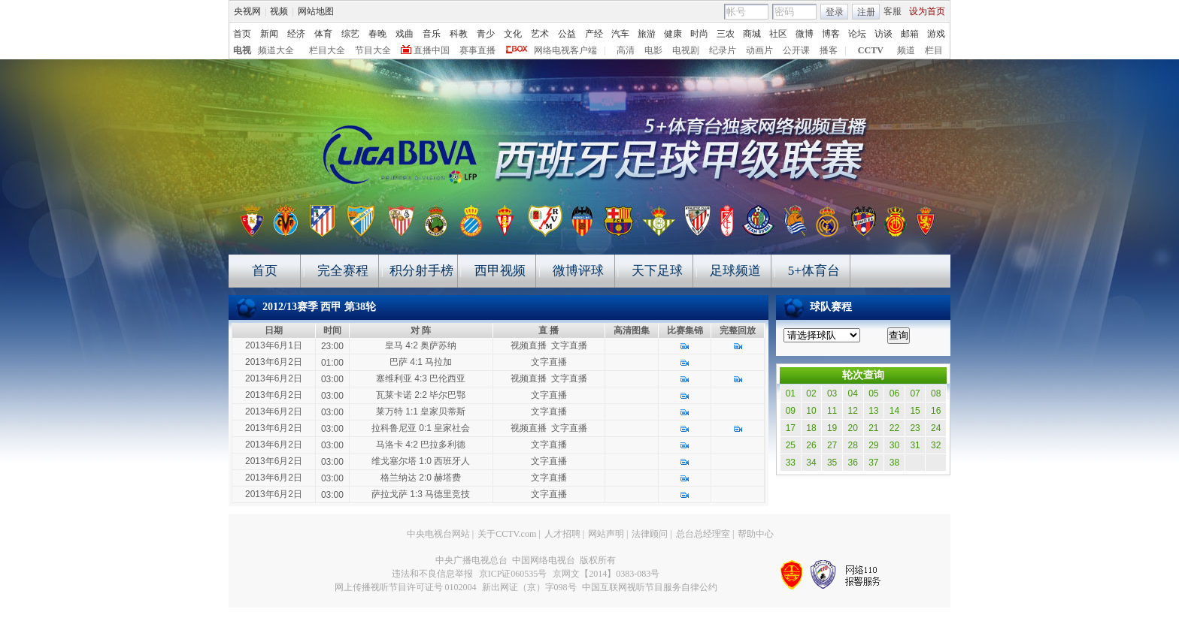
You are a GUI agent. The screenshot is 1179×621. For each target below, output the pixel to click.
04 (853, 393)
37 (873, 462)
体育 (323, 34)
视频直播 (529, 345)
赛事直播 (477, 50)
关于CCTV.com (506, 534)
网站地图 (316, 11)
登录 (835, 12)
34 (811, 462)
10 (811, 410)
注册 (866, 12)
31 (915, 445)
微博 (805, 34)
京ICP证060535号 (513, 573)
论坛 (857, 34)
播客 (829, 50)
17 (791, 428)
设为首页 (927, 11)
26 (811, 445)
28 (853, 445)
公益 (567, 34)
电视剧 (685, 50)
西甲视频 (500, 271)
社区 (778, 34)
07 (915, 393)
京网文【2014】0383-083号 (606, 573)
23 (915, 428)
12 (853, 410)
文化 (513, 34)
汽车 (620, 34)
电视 (242, 50)
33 (791, 462)
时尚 (699, 34)
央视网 (247, 11)
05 (873, 393)
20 (853, 428)
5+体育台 (814, 271)
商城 (752, 34)
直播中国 (432, 50)
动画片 (759, 50)
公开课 (796, 50)
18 (811, 428)
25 (791, 445)
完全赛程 (342, 271)
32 (936, 445)
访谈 (883, 34)
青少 (486, 34)
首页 (242, 34)
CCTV (870, 50)
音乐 (432, 34)
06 (894, 393)
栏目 (934, 50)
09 (791, 410)
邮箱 (910, 34)
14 (894, 410)
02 (811, 393)
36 (853, 462)
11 (832, 410)
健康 (673, 34)
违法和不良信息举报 (432, 573)
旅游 (647, 34)
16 (936, 410)
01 (791, 393)
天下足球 (657, 271)
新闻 (269, 34)
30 (894, 445)
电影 (653, 50)
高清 (626, 50)
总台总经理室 (703, 534)
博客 (831, 34)
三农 (726, 34)
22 (894, 428)
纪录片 (722, 50)
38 (894, 462)
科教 (459, 34)
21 (873, 428)
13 (873, 410)
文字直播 (569, 345)
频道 (906, 50)
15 (915, 410)
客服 (892, 11)
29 (873, 445)
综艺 (350, 34)
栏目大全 (327, 50)
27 (832, 445)
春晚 (377, 34)
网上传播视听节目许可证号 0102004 (406, 587)
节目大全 (373, 50)
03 (832, 393)
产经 (594, 34)
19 (832, 428)
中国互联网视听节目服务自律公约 (649, 587)
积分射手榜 (421, 271)
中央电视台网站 (438, 534)
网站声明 (606, 534)
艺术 (540, 34)
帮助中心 (756, 534)
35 (832, 462)
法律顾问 (650, 534)
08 (936, 393)
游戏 (936, 34)
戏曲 (405, 34)
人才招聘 (562, 534)
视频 (279, 11)
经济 (296, 34)
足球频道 (735, 271)
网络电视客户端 (565, 50)
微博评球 (578, 271)
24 (936, 428)
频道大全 (276, 50)
